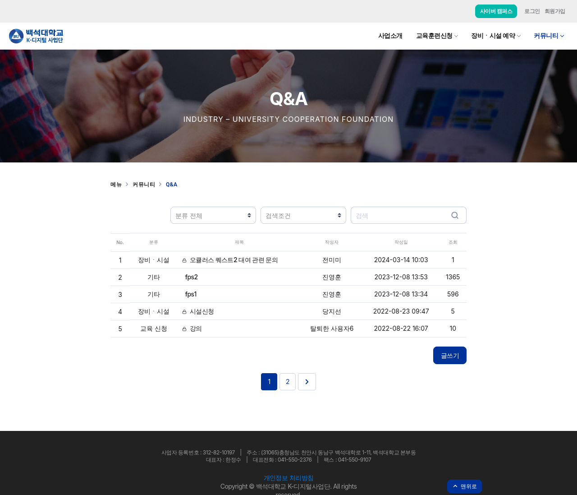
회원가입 (555, 11)
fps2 (189, 277)
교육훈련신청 (434, 35)
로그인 (532, 11)
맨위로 (464, 486)
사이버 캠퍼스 (496, 11)
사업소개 (390, 35)
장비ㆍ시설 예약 (493, 35)
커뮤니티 (546, 35)
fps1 (189, 294)
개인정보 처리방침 (289, 477)
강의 (191, 328)
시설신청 (198, 311)
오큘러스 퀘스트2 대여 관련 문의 (230, 260)
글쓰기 (450, 355)
